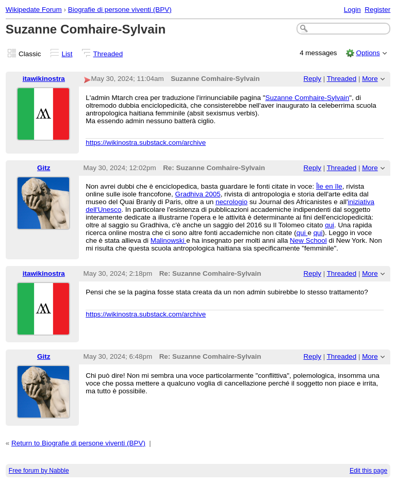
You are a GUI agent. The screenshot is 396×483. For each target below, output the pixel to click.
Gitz (43, 168)
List (67, 54)
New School (308, 240)
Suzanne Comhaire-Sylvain (307, 98)
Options (368, 53)
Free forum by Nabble (39, 470)
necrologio (232, 202)
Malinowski (168, 240)
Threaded (108, 54)
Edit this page (368, 470)
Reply (312, 78)
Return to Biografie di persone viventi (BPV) (78, 443)
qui (329, 225)
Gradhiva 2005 (198, 194)
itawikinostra (44, 78)
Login (352, 9)
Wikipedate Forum (34, 9)
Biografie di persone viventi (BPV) (120, 9)
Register (377, 9)
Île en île (329, 186)
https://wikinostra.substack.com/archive (146, 142)
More (370, 78)
